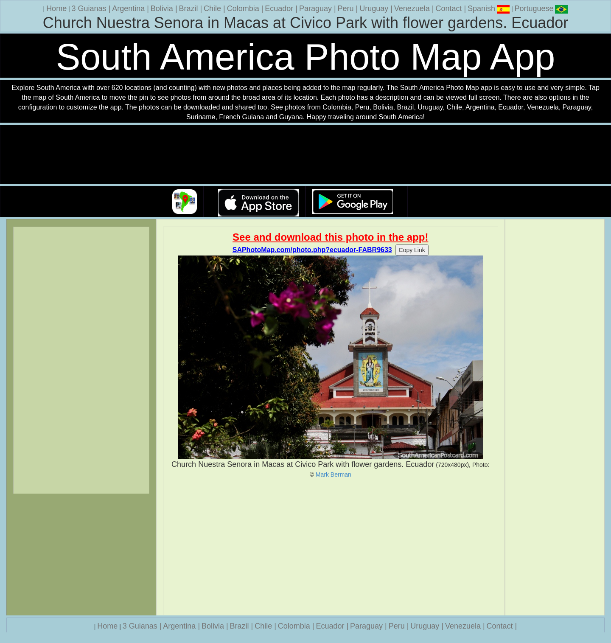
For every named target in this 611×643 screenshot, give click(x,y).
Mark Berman (333, 474)
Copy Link (412, 250)
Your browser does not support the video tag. (305, 154)
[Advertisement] (331, 546)
